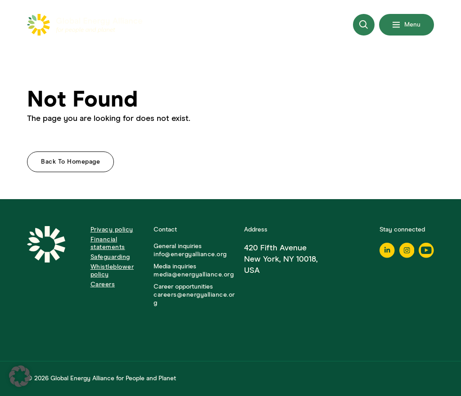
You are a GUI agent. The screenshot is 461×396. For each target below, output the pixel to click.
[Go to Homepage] (54, 266)
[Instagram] (407, 250)
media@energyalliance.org (194, 274)
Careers (102, 284)
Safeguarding (110, 257)
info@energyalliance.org (190, 254)
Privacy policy (111, 230)
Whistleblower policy (112, 271)
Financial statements (107, 243)
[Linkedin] (387, 250)
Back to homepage (70, 162)
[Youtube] (426, 250)
